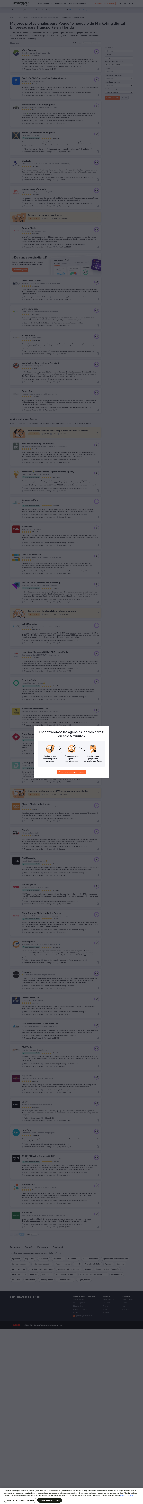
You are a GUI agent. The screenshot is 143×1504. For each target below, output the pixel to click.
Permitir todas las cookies (50, 1500)
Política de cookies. (126, 1495)
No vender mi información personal (20, 1500)
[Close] (107, 728)
